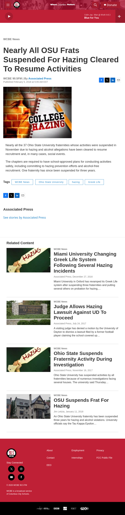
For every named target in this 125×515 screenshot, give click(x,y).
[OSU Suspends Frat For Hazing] (28, 406)
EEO (49, 465)
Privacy (100, 450)
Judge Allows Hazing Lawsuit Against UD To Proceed (80, 312)
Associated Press (39, 78)
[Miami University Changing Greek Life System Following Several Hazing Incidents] (28, 260)
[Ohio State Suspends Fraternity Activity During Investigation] (28, 359)
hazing (76, 182)
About (50, 450)
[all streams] (120, 16)
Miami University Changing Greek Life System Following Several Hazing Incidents (85, 262)
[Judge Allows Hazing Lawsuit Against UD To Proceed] (28, 312)
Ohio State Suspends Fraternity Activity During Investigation (83, 359)
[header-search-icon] (95, 5)
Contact (50, 458)
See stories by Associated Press (24, 217)
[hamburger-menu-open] (8, 5)
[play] (9, 16)
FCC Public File (104, 458)
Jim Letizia (59, 411)
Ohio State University (51, 182)
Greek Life (94, 182)
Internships (77, 458)
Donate (112, 5)
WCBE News (11, 39)
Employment (78, 450)
